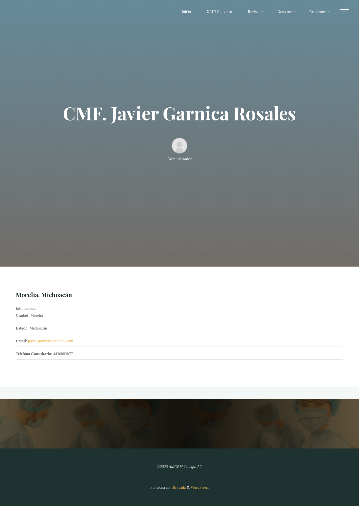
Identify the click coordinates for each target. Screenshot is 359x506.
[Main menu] (344, 11)
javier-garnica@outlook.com (50, 341)
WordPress (199, 487)
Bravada (179, 487)
